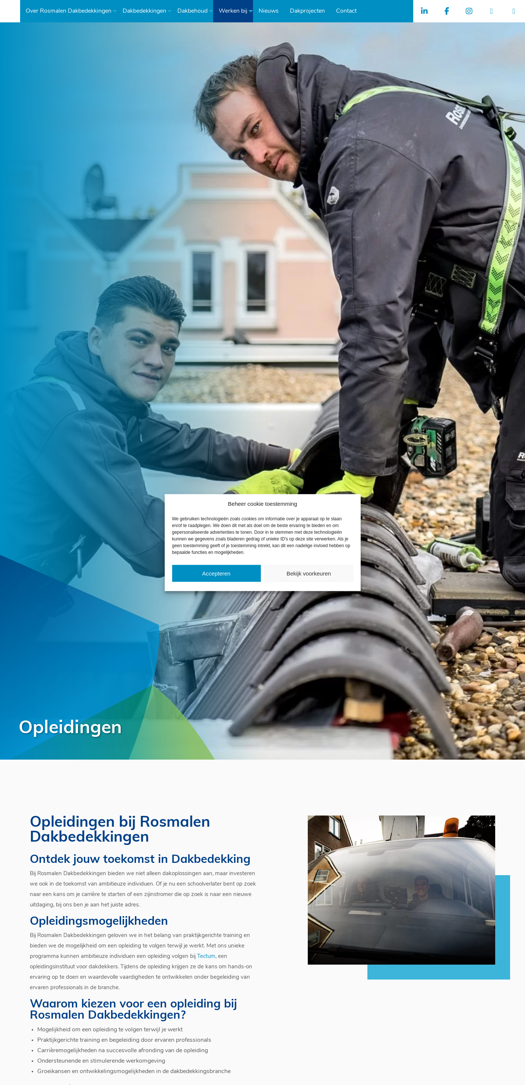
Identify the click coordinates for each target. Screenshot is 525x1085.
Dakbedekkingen (146, 11)
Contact (348, 11)
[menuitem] (70, 11)
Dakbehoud (195, 11)
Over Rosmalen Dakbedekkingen (71, 11)
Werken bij (235, 11)
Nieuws (271, 11)
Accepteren (216, 573)
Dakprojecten (309, 11)
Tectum (206, 956)
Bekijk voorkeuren (309, 573)
